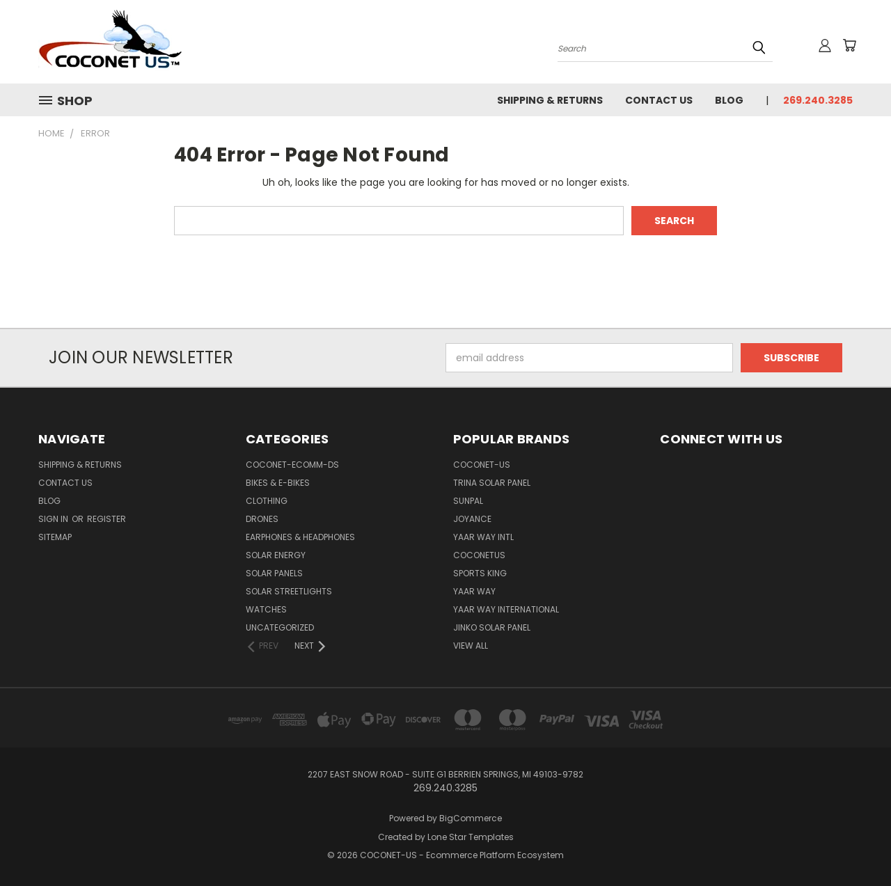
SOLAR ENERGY (276, 555)
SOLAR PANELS (274, 573)
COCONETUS (479, 555)
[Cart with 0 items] (849, 45)
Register (106, 519)
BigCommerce (470, 818)
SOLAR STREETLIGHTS (289, 591)
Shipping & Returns (550, 100)
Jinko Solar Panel (491, 627)
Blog (729, 100)
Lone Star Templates (470, 837)
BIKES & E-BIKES (278, 483)
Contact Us (659, 100)
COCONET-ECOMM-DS (292, 464)
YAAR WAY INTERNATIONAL (506, 609)
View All (470, 645)
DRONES (262, 519)
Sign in (54, 519)
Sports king (480, 573)
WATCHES (266, 609)
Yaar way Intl (483, 537)
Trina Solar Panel (491, 483)
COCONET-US (481, 464)
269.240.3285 (818, 100)
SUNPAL (468, 501)
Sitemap (55, 537)
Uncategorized (280, 627)
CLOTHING (266, 501)
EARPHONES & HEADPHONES (300, 537)
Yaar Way (474, 591)
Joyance (472, 519)
